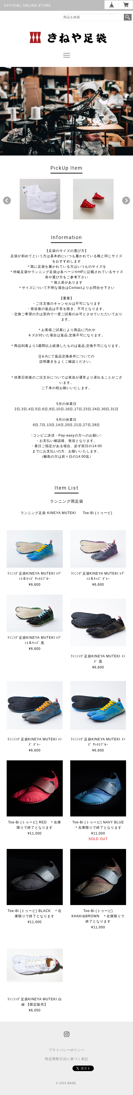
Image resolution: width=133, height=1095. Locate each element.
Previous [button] (7, 200)
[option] (40, 199)
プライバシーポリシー (67, 1050)
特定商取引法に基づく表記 (66, 1059)
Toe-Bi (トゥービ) (97, 513)
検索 (128, 17)
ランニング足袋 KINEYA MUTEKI (48, 513)
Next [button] (126, 200)
